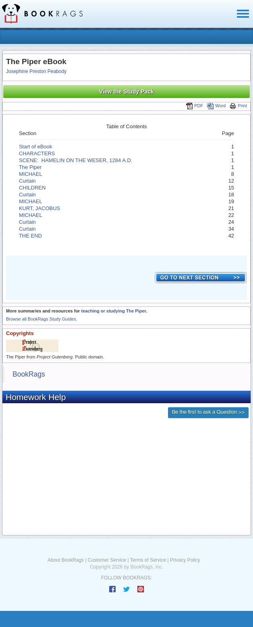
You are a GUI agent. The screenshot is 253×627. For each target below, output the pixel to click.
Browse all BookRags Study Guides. (41, 319)
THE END (30, 236)
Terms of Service (148, 560)
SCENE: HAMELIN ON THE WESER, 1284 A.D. (76, 160)
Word (216, 105)
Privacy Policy (185, 560)
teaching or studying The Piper (113, 310)
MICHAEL (30, 174)
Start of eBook (35, 147)
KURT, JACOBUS (39, 208)
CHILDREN (32, 188)
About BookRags (66, 560)
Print (238, 105)
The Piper (30, 167)
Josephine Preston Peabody (36, 71)
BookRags (28, 374)
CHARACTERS (37, 153)
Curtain (27, 181)
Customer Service (107, 560)
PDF (194, 105)
